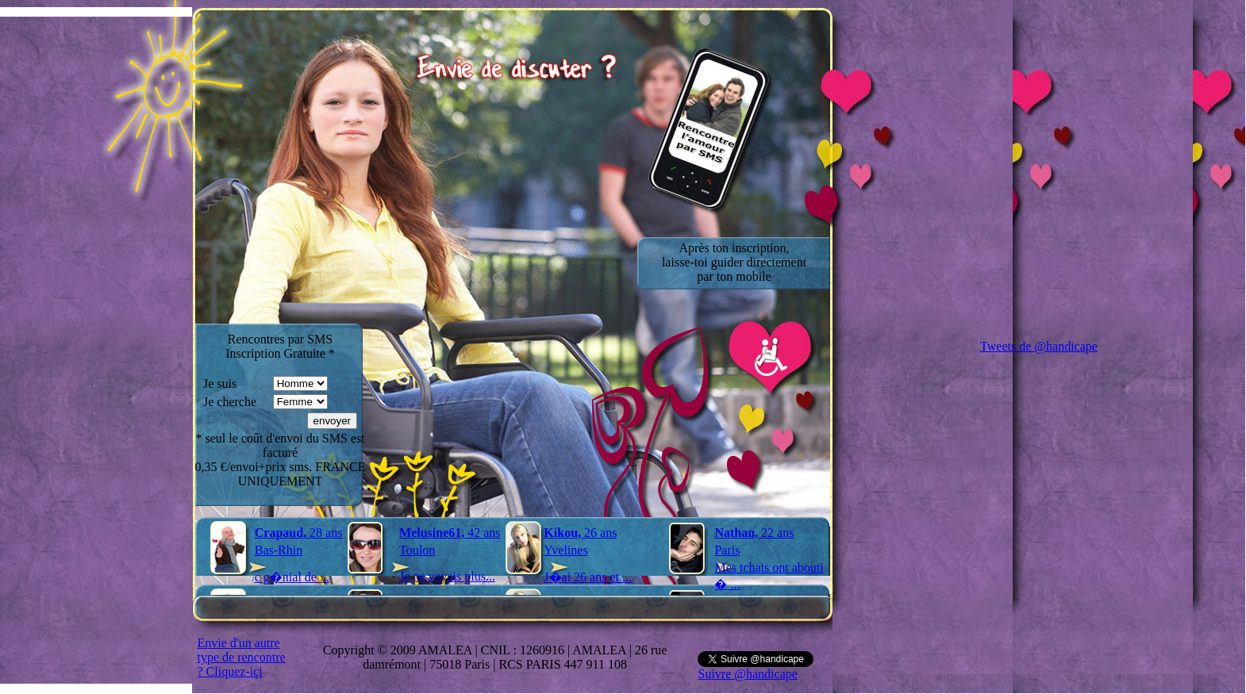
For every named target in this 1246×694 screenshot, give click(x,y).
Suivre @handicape (747, 674)
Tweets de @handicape (1039, 346)
